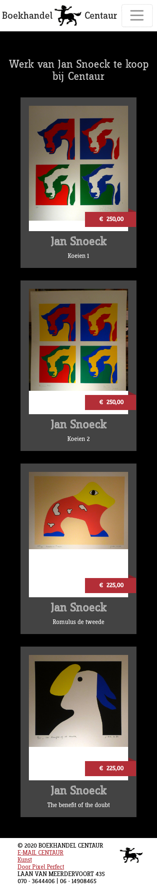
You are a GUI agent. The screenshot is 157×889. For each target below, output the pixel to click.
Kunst (25, 860)
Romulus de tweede (78, 622)
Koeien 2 (78, 439)
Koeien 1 (78, 256)
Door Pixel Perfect (41, 867)
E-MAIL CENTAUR (41, 852)
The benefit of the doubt (78, 805)
